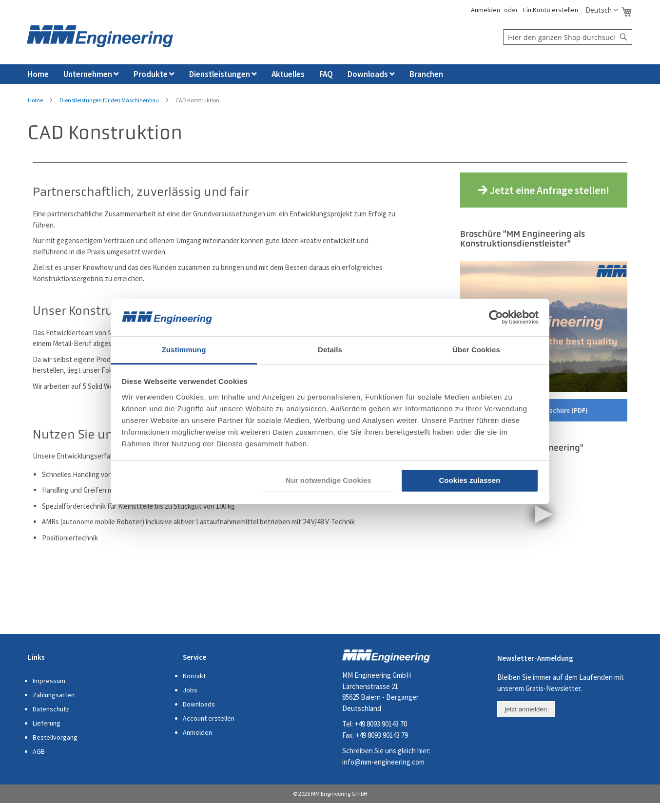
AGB (39, 751)
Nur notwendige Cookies (328, 480)
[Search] (623, 37)
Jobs (190, 690)
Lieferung (46, 723)
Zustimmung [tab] (184, 349)
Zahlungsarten (54, 694)
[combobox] (567, 37)
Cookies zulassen (469, 480)
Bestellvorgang (55, 737)
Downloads (199, 704)
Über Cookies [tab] (476, 349)
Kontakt (194, 675)
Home (35, 100)
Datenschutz (51, 709)
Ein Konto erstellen (550, 9)
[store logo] (100, 36)
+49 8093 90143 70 (380, 723)
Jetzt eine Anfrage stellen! (543, 190)
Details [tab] (330, 349)
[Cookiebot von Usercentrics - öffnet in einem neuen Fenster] (496, 317)
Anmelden (484, 9)
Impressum (49, 680)
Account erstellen (208, 718)
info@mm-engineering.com (383, 761)
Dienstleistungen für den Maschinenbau (109, 100)
